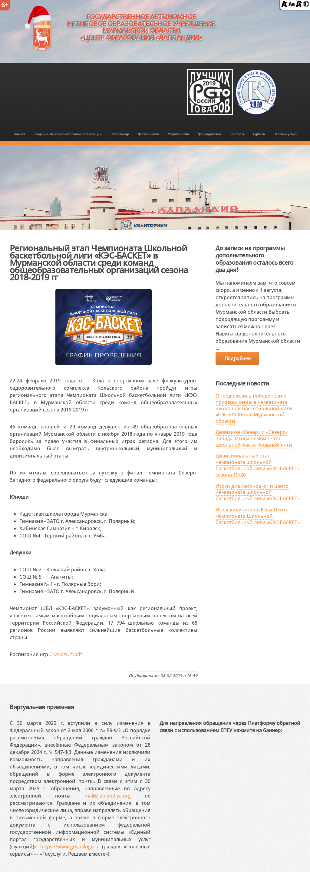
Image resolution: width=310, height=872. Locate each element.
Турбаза (259, 134)
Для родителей (209, 134)
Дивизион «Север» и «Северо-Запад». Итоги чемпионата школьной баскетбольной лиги (254, 438)
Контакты (237, 134)
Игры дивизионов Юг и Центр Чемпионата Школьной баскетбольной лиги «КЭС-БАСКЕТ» (258, 516)
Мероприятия (178, 134)
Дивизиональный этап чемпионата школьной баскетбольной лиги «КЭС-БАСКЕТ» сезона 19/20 (258, 465)
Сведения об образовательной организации (68, 134)
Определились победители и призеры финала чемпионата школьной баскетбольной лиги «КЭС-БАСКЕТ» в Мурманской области (254, 408)
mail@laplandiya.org (107, 795)
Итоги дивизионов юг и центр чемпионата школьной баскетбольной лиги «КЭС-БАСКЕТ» (258, 492)
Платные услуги (286, 134)
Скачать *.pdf (65, 654)
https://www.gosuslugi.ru (69, 846)
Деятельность (148, 134)
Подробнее (237, 358)
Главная (19, 134)
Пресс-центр (119, 134)
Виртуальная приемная (42, 707)
